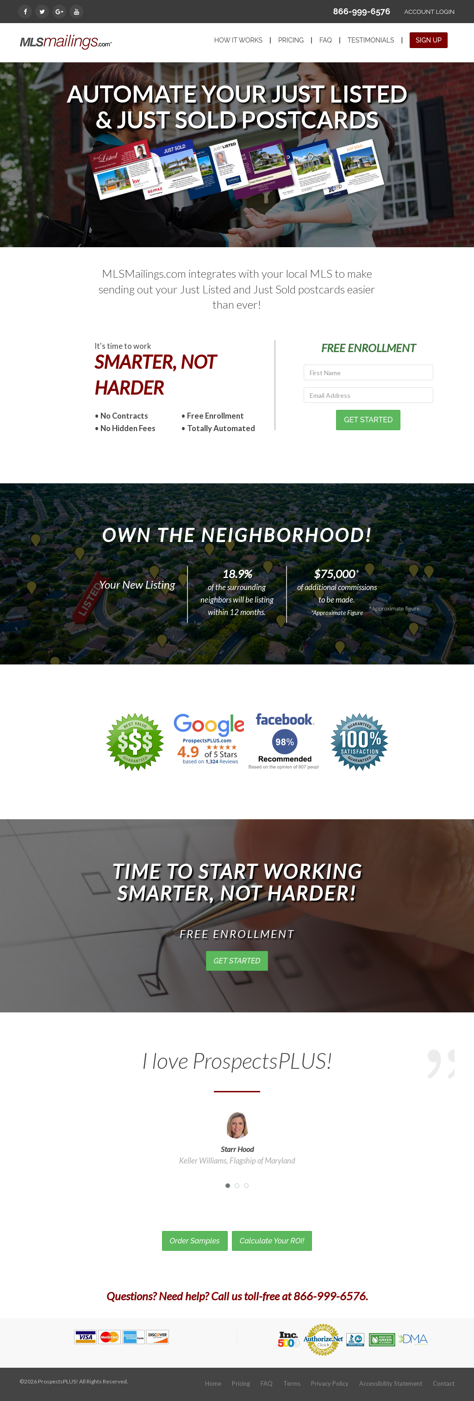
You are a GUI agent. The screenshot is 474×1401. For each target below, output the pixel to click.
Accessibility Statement (390, 1383)
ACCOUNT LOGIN (429, 11)
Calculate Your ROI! (272, 1241)
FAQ (325, 40)
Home (213, 1383)
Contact (444, 1383)
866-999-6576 (362, 11)
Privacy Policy (330, 1383)
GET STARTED (237, 960)
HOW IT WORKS (238, 40)
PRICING (291, 40)
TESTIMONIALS (371, 40)
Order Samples (195, 1241)
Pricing (241, 1383)
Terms (291, 1383)
